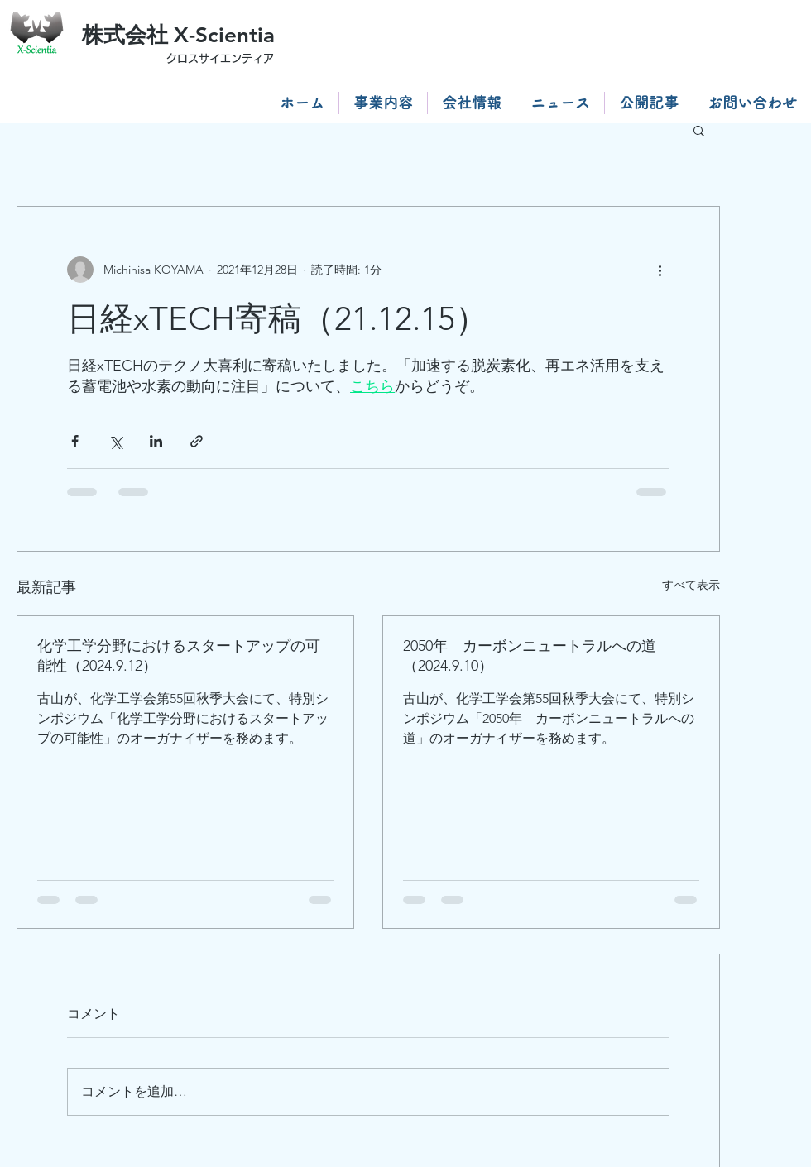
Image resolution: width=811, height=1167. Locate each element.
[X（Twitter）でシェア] (115, 441)
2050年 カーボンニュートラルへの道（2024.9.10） (529, 656)
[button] (699, 129)
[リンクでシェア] (196, 441)
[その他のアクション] (659, 270)
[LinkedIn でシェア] (156, 441)
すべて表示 (691, 584)
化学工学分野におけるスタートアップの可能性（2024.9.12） (178, 656)
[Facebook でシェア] (75, 441)
